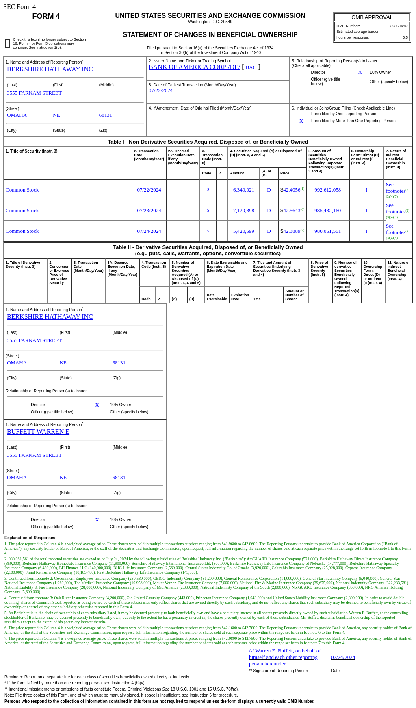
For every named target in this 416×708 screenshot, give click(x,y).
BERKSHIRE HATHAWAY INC (50, 69)
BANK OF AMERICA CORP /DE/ (194, 66)
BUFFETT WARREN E (38, 431)
